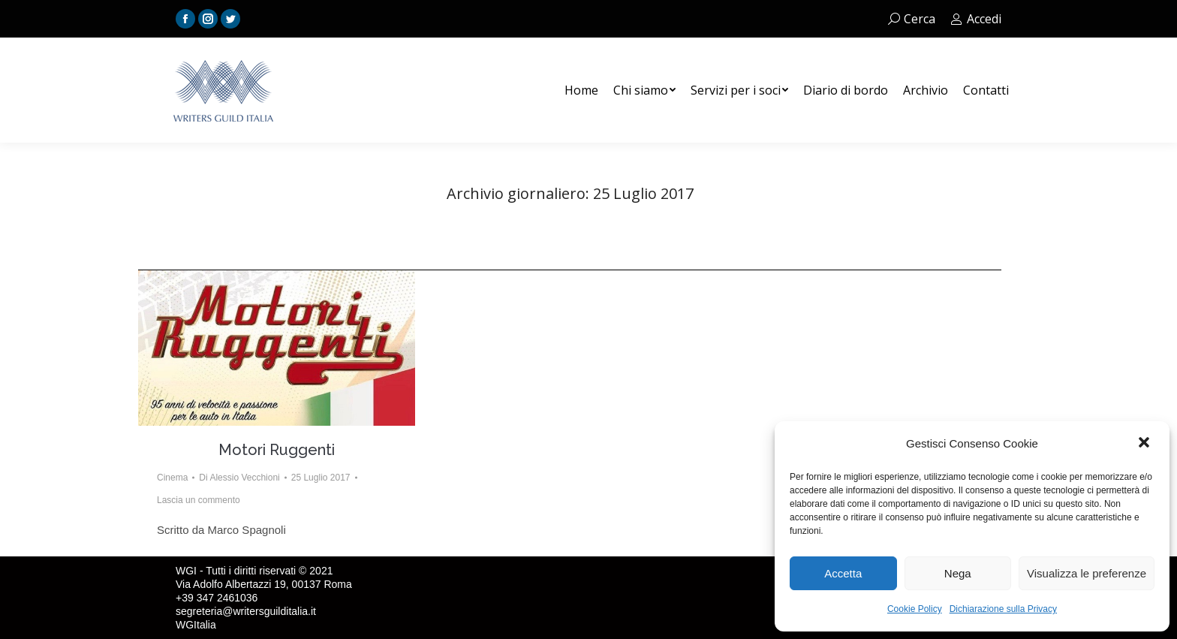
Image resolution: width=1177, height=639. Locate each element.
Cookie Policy (914, 609)
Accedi (975, 19)
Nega (957, 573)
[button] (1145, 444)
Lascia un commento (198, 500)
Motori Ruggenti (276, 450)
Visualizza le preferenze (1086, 573)
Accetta (843, 573)
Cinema (172, 477)
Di (239, 477)
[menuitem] (581, 90)
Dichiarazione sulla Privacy (1003, 609)
